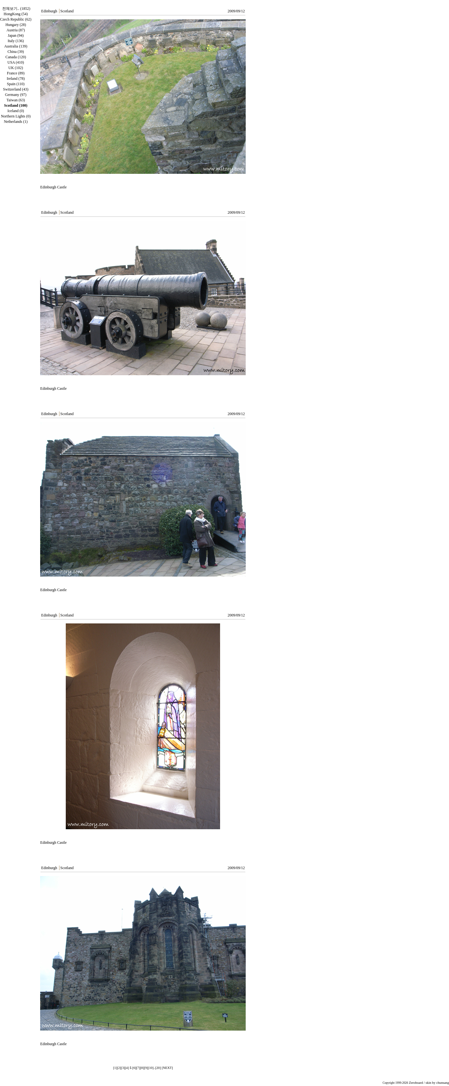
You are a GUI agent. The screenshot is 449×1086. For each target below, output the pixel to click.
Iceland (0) (16, 111)
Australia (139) (15, 46)
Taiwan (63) (16, 100)
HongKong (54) (15, 14)
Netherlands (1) (16, 121)
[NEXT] (167, 1068)
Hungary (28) (15, 24)
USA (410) (15, 62)
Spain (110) (16, 84)
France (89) (16, 73)
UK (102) (15, 68)
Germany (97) (16, 94)
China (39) (16, 51)
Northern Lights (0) (16, 116)
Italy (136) (16, 41)
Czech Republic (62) (15, 19)
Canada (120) (15, 57)
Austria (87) (15, 30)
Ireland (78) (16, 78)
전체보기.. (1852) (16, 8)
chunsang (442, 1082)
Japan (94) (15, 35)
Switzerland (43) (15, 89)
